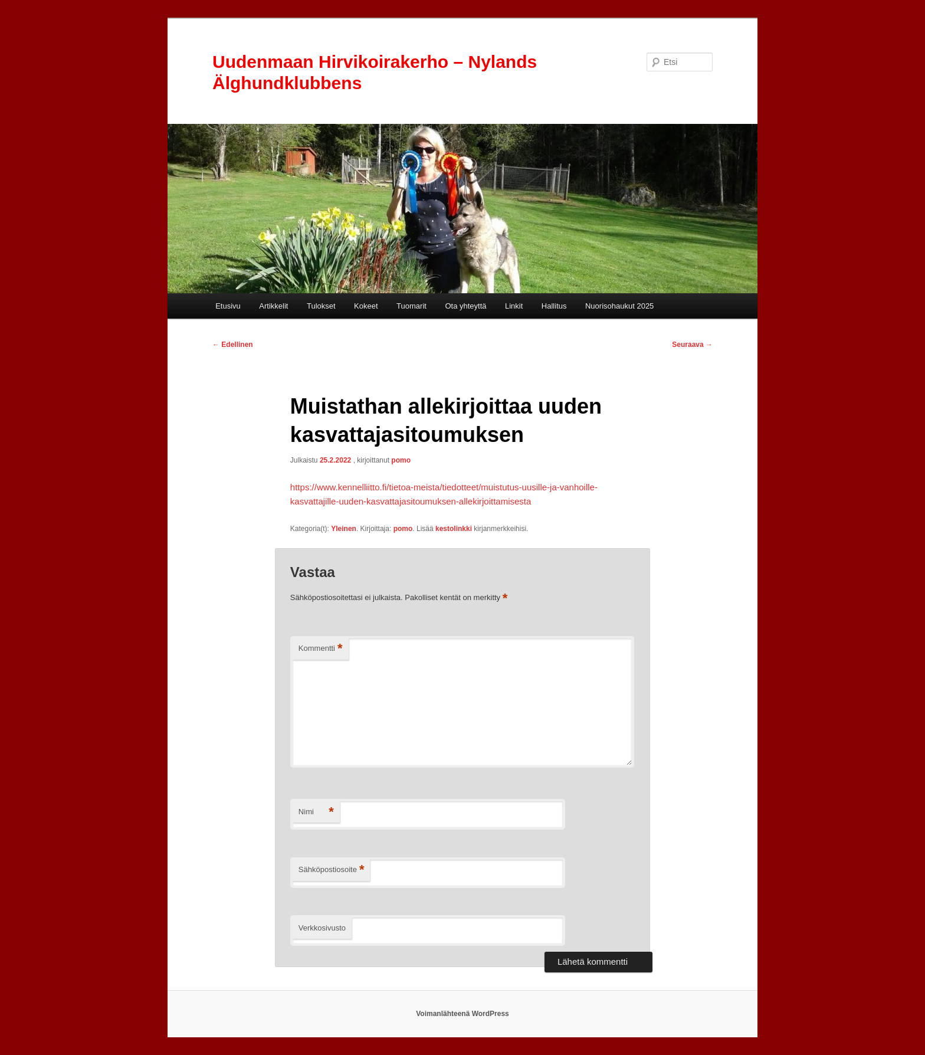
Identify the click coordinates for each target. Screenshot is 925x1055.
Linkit (514, 306)
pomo (401, 460)
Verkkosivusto (322, 927)
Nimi (316, 812)
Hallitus (554, 306)
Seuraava (692, 344)
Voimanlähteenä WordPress (462, 1014)
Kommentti (321, 648)
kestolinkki (453, 529)
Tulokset (321, 306)
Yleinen (343, 529)
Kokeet (366, 306)
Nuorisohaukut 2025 (619, 306)
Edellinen (232, 344)
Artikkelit (273, 306)
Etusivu (228, 306)
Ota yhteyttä (465, 306)
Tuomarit (411, 306)
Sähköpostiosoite (332, 870)
